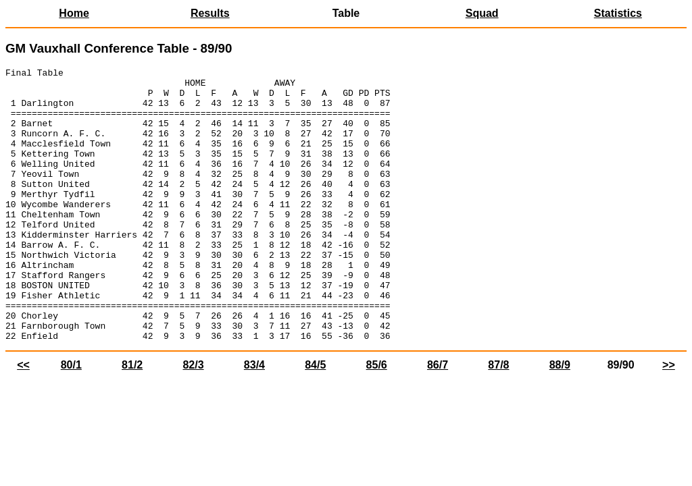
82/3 (192, 419)
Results (210, 13)
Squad (482, 13)
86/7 (437, 419)
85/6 (376, 419)
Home (74, 13)
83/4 (254, 419)
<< (23, 419)
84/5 (315, 419)
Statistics (618, 13)
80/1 (71, 419)
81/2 (132, 419)
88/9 (559, 419)
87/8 (498, 419)
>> (668, 419)
